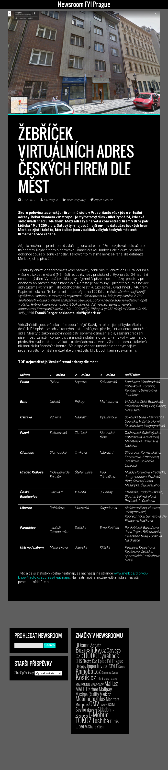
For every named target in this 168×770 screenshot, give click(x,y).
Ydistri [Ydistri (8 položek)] (101, 727)
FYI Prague (51, 200)
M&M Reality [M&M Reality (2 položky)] (110, 679)
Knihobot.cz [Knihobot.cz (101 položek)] (88, 671)
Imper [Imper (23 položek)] (91, 665)
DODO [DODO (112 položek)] (91, 655)
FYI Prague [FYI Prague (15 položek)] (115, 660)
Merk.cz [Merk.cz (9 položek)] (105, 694)
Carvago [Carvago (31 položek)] (114, 650)
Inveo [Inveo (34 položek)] (102, 665)
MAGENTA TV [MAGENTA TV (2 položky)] (97, 684)
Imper (97, 200)
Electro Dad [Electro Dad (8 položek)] (90, 661)
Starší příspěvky (24, 677)
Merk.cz (108, 200)
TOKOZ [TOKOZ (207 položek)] (83, 720)
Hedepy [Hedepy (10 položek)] (81, 666)
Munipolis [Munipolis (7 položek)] (82, 704)
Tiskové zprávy (76, 200)
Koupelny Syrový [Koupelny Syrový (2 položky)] (109, 672)
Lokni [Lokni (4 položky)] (100, 678)
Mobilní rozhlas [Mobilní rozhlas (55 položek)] (90, 698)
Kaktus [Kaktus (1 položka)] (121, 667)
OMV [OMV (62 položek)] (94, 703)
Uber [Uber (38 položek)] (80, 726)
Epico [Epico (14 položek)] (102, 660)
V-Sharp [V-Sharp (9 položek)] (90, 727)
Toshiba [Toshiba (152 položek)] (100, 720)
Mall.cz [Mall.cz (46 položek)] (111, 683)
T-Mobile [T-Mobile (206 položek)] (99, 714)
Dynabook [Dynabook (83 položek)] (108, 655)
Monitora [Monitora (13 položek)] (112, 699)
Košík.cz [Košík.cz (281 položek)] (86, 677)
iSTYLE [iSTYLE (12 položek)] (113, 666)
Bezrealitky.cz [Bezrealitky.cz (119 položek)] (91, 650)
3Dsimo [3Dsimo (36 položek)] (83, 645)
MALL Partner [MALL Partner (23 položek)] (87, 689)
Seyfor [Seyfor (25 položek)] (81, 709)
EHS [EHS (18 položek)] (79, 660)
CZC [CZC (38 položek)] (79, 656)
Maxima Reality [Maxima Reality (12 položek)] (87, 694)
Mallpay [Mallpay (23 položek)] (105, 689)
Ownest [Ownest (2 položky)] (103, 704)
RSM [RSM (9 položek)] (111, 704)
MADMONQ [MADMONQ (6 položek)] (83, 684)
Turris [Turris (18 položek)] (114, 721)
